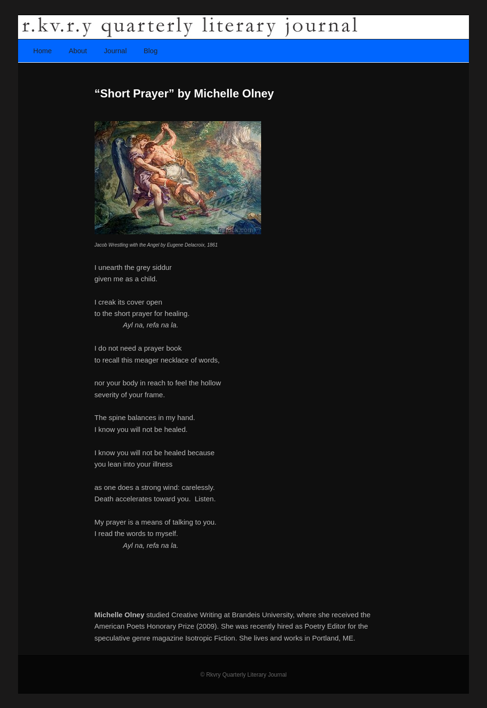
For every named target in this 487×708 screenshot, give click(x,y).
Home (42, 51)
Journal (115, 51)
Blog (150, 51)
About (78, 51)
